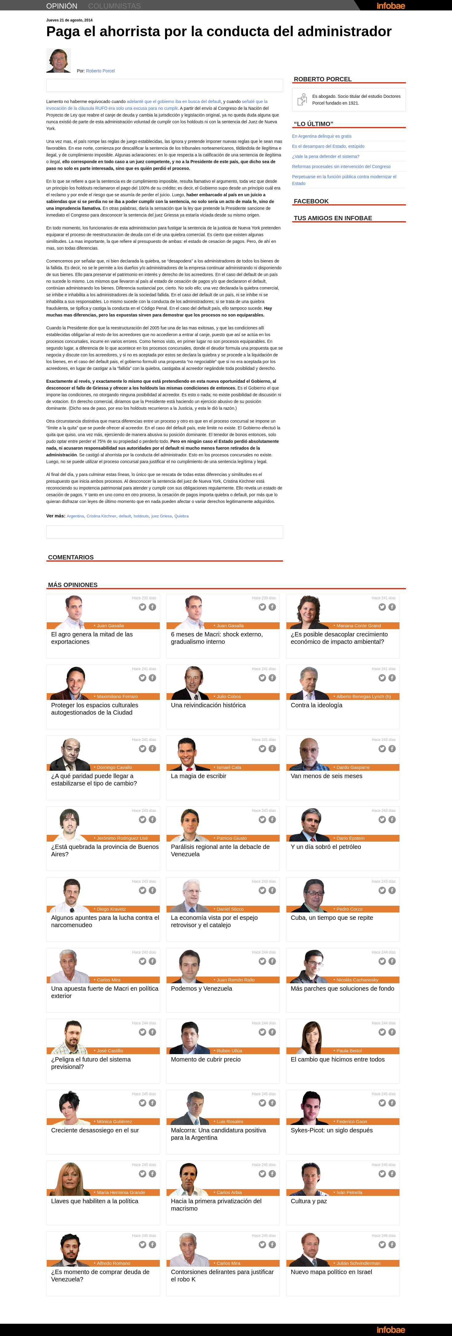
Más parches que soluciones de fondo (343, 988)
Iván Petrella (349, 1192)
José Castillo (110, 1050)
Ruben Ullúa (229, 1050)
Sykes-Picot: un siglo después (332, 1130)
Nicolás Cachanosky (358, 979)
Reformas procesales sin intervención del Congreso (341, 166)
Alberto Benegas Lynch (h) (364, 696)
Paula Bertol (349, 1050)
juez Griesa (161, 516)
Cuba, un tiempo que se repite (332, 917)
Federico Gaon (352, 1121)
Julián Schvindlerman (359, 1263)
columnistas (114, 6)
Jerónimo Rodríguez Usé (122, 838)
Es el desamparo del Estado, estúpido (328, 146)
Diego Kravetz (111, 909)
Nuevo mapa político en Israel (331, 1272)
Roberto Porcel (100, 70)
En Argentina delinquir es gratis (322, 136)
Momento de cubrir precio (206, 1059)
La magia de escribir (198, 776)
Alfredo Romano (113, 1263)
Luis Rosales (230, 1121)
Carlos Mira (109, 979)
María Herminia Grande (121, 1192)
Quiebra (182, 516)
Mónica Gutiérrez (114, 1121)
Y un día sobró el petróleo (326, 846)
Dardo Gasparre (353, 767)
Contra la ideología (317, 705)
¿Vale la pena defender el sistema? (326, 156)
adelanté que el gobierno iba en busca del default (174, 101)
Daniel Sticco (230, 909)
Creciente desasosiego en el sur (95, 1130)
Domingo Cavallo (114, 767)
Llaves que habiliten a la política (95, 1201)
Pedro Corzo (350, 909)
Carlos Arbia (229, 1192)
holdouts (141, 516)
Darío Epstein (351, 838)
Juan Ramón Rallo (236, 979)
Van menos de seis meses (327, 776)
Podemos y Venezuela (201, 988)
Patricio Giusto (232, 838)
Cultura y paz (309, 1201)
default (125, 516)
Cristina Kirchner (101, 516)
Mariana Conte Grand (359, 625)
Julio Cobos (229, 696)
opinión (61, 6)
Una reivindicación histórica (208, 705)
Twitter (142, 607)
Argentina (75, 516)
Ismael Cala (229, 767)
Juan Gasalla (110, 625)
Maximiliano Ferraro (117, 696)
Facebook (152, 607)
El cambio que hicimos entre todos (338, 1059)
